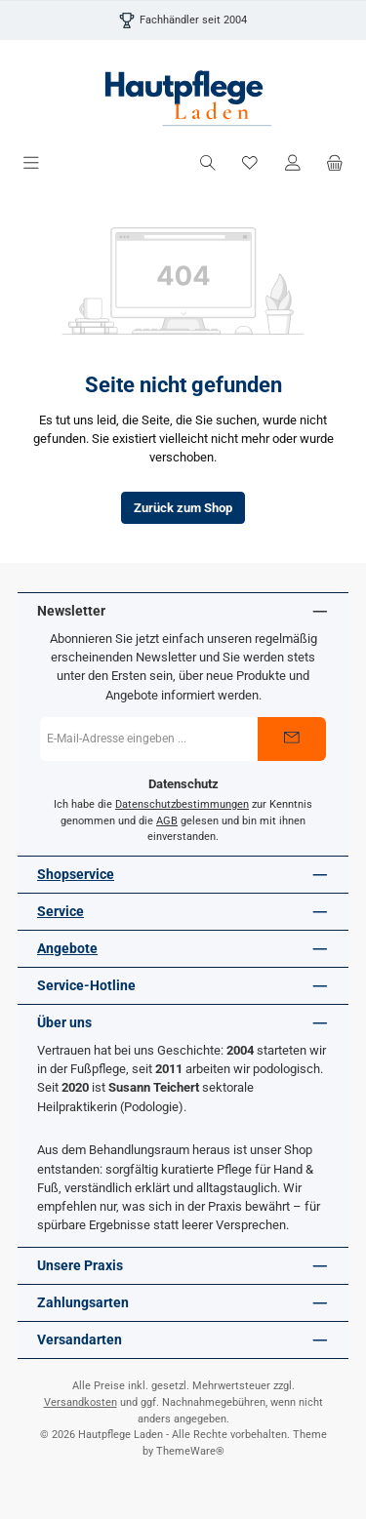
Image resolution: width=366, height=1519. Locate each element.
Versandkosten (80, 1402)
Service (60, 911)
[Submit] (292, 739)
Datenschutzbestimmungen (182, 804)
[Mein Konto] (292, 163)
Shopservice (75, 874)
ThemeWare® (190, 1451)
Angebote (67, 948)
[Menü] (31, 163)
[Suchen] (207, 163)
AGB (167, 821)
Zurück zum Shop (183, 507)
